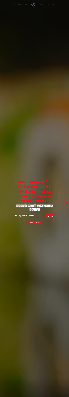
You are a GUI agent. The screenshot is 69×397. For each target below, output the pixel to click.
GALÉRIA (48, 4)
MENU (26, 4)
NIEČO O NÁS (20, 4)
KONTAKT (53, 4)
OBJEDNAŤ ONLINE (34, 222)
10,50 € (50, 216)
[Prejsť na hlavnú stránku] (33, 4)
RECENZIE (42, 4)
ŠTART (14, 4)
